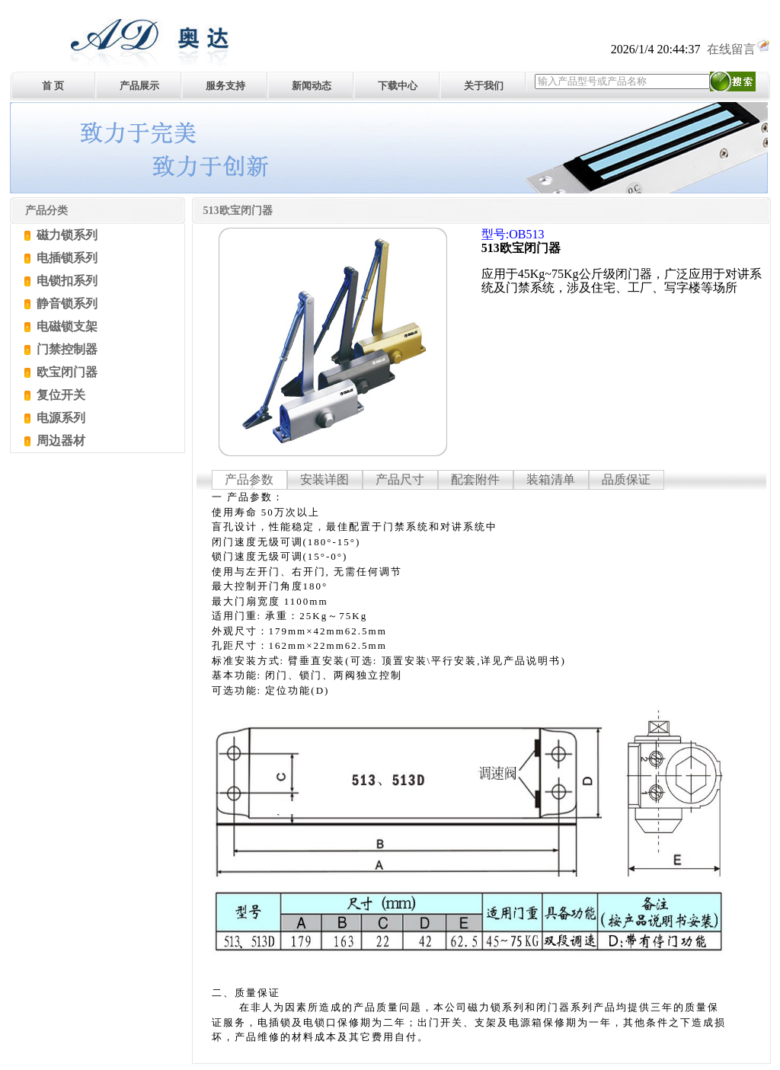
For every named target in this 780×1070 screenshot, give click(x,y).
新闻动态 (311, 85)
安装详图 (324, 479)
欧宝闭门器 (66, 372)
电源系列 (59, 417)
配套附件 (475, 479)
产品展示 (139, 85)
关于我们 (483, 85)
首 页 (53, 85)
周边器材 (59, 440)
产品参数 (249, 479)
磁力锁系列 (66, 234)
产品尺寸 (400, 479)
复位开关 (59, 394)
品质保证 (626, 479)
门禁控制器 (66, 349)
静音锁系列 (66, 303)
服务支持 (225, 85)
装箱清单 (550, 479)
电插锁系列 (66, 257)
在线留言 (739, 49)
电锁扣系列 (66, 280)
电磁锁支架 (66, 326)
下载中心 (397, 85)
